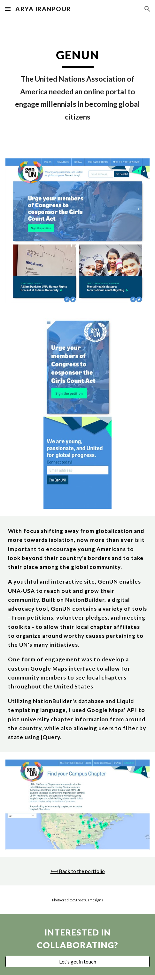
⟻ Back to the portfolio (77, 871)
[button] (7, 9)
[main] (77, 84)
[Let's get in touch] (77, 961)
